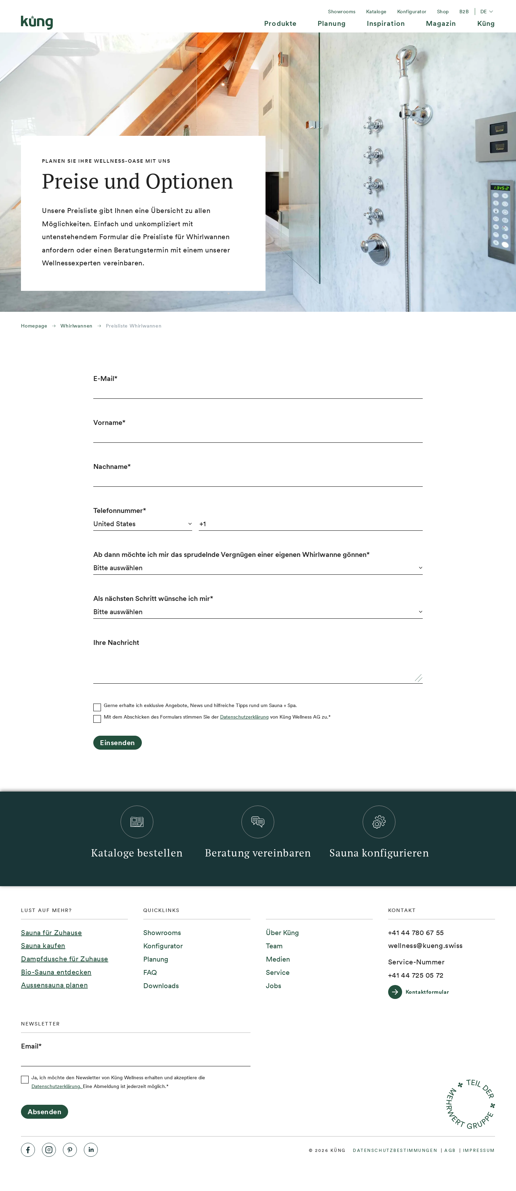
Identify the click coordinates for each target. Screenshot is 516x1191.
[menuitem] (280, 26)
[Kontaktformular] (422, 992)
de (487, 11)
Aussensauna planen (54, 985)
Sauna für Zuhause (51, 932)
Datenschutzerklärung (244, 717)
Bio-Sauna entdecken (56, 972)
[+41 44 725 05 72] (416, 975)
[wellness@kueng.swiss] (425, 946)
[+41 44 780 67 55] (416, 933)
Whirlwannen (76, 326)
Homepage (34, 326)
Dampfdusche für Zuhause (64, 959)
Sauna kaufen (43, 945)
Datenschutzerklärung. (57, 1086)
